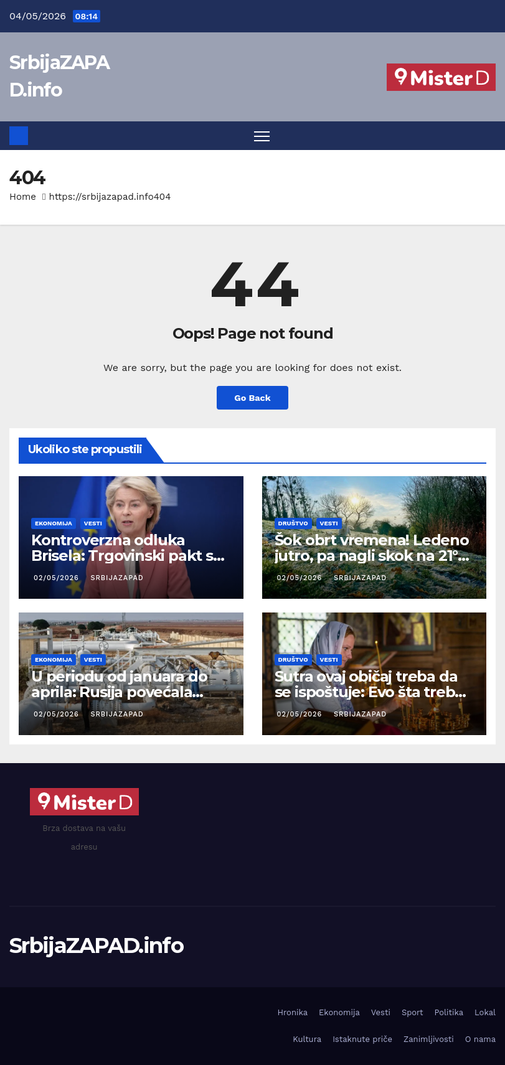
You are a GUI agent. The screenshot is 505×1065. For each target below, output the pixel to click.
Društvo (293, 523)
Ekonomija (53, 523)
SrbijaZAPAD (115, 578)
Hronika (293, 1012)
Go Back (252, 398)
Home (22, 196)
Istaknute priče (362, 1039)
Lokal (485, 1012)
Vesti (93, 523)
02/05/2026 (58, 578)
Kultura (307, 1039)
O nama (480, 1039)
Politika (448, 1012)
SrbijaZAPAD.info (96, 945)
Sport (412, 1012)
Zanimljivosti (429, 1039)
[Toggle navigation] (262, 136)
